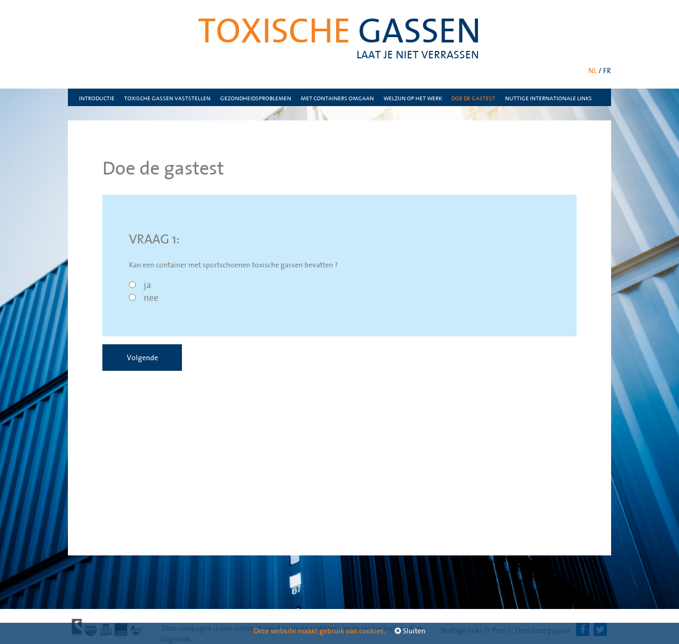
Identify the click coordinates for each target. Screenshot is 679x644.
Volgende (142, 357)
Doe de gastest (473, 98)
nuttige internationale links (548, 98)
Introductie (97, 98)
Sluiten (410, 631)
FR (607, 70)
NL (592, 70)
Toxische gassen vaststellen (167, 98)
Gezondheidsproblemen (255, 98)
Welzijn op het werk (413, 98)
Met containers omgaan (337, 98)
